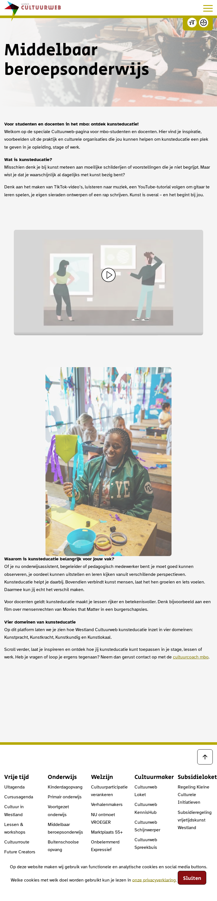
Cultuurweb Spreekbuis (145, 843)
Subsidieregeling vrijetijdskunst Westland (195, 820)
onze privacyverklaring (154, 879)
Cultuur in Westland (14, 810)
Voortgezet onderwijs (58, 810)
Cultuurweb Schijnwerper (147, 826)
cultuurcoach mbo (191, 657)
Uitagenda (14, 787)
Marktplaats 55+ (107, 832)
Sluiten (192, 878)
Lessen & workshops (14, 828)
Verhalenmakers (107, 804)
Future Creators (19, 851)
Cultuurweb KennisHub (145, 808)
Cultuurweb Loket (145, 791)
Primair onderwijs (65, 796)
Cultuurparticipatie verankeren (108, 791)
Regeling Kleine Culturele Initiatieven (193, 795)
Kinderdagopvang (65, 787)
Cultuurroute (16, 842)
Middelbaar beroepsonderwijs (65, 828)
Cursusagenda (18, 796)
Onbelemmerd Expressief (105, 846)
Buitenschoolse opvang (63, 846)
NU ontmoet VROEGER (103, 818)
